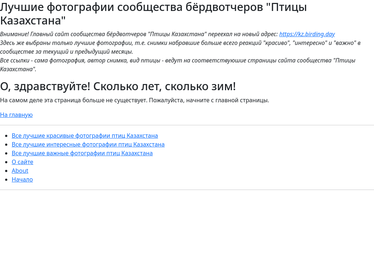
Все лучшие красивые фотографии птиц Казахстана (85, 136)
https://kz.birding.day (307, 34)
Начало (22, 179)
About (20, 171)
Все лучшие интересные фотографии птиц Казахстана (88, 144)
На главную (16, 115)
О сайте (22, 162)
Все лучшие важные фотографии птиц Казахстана (82, 153)
